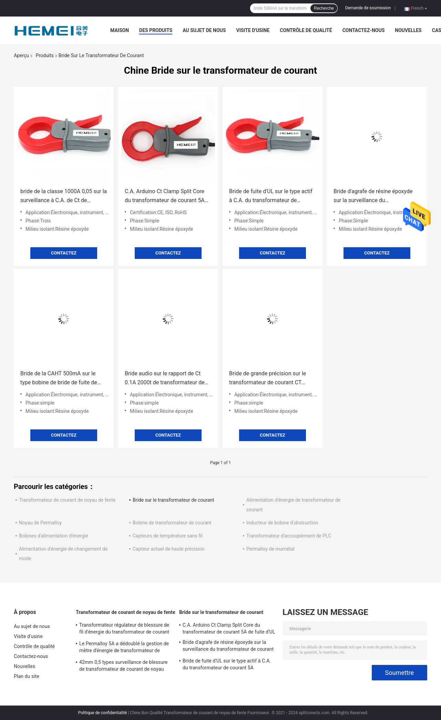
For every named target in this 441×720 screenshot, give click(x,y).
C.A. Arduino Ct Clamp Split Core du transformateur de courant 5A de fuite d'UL (165, 196)
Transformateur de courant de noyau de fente (67, 500)
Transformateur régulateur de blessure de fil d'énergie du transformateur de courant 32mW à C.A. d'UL (124, 629)
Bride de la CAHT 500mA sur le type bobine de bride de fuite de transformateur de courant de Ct (59, 378)
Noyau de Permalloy (40, 522)
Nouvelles (408, 30)
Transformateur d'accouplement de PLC (288, 536)
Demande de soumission (368, 8)
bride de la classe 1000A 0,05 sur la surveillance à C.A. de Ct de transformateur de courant (63, 196)
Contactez (63, 252)
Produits (45, 55)
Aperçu (21, 55)
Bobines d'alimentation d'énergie (53, 536)
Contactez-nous (363, 30)
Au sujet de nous (204, 30)
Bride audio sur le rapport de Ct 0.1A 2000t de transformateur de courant (165, 378)
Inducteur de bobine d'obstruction (282, 522)
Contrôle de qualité (306, 30)
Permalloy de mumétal (270, 549)
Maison (119, 30)
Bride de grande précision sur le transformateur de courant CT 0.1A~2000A (267, 378)
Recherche (324, 8)
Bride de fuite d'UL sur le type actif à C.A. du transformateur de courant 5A (270, 196)
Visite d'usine (252, 30)
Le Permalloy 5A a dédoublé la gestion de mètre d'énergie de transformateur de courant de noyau (124, 648)
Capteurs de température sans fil (167, 536)
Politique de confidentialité (102, 712)
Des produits (155, 30)
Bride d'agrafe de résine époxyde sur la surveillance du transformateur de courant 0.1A (373, 196)
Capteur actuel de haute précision (168, 549)
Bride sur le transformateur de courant (173, 500)
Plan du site (26, 676)
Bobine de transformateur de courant (172, 522)
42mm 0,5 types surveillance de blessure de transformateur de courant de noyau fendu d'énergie (123, 666)
